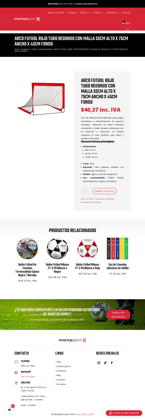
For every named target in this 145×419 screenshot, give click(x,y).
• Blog (58, 375)
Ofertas (126, 12)
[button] (124, 413)
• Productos (60, 370)
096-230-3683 (28, 376)
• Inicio (58, 361)
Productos (25, 49)
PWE (77, 414)
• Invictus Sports (63, 366)
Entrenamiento (45, 49)
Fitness (97, 12)
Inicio (17, 49)
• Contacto (60, 379)
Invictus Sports (56, 12)
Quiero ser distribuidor (118, 314)
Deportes (111, 12)
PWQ (84, 414)
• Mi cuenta (60, 384)
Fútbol (83, 12)
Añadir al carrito (104, 191)
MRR (91, 414)
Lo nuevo (72, 12)
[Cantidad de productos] (85, 191)
